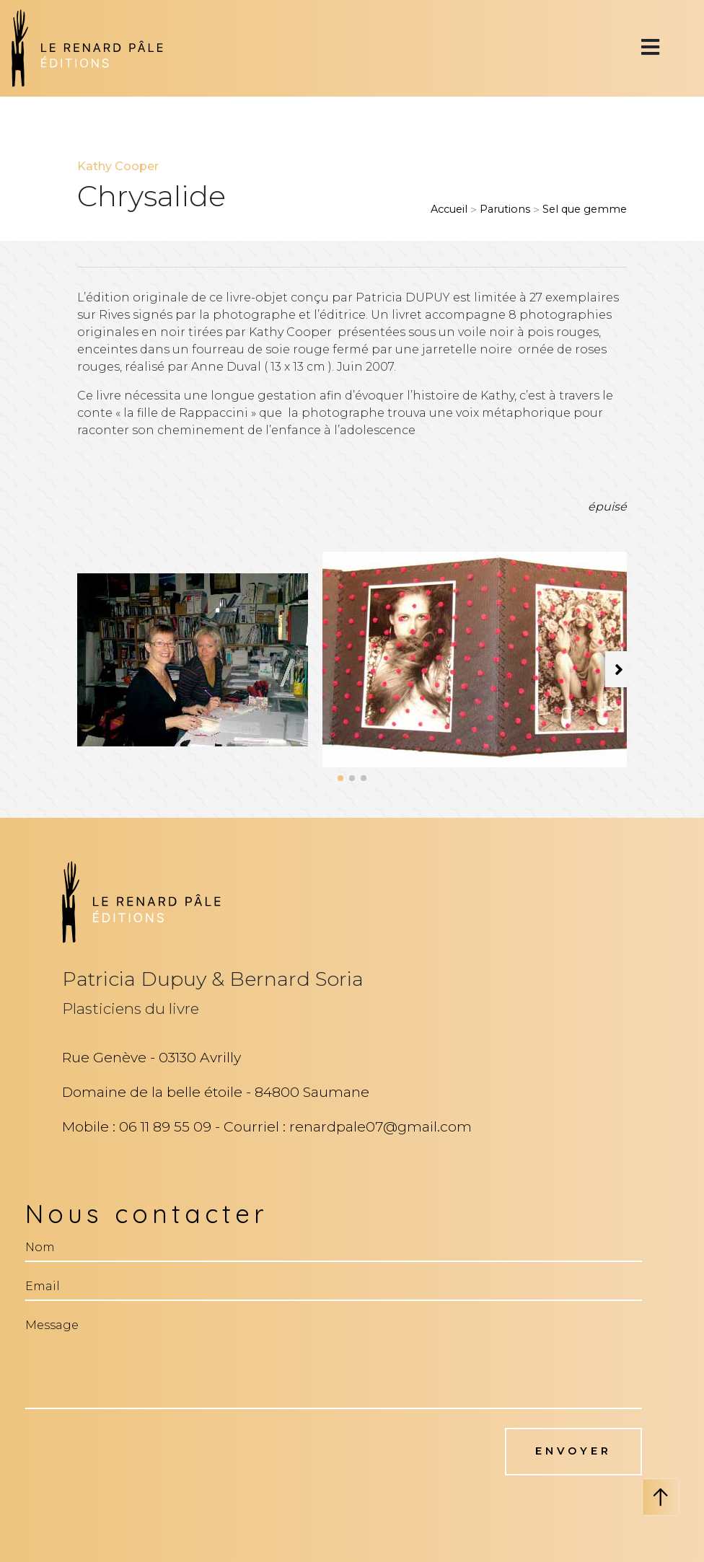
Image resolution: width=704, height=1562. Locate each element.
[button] (340, 778)
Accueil (449, 209)
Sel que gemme (584, 209)
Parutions (505, 209)
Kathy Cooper (118, 166)
